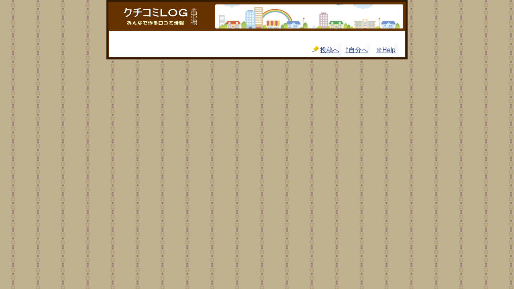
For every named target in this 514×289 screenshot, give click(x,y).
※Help (386, 50)
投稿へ (325, 49)
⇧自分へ (356, 50)
